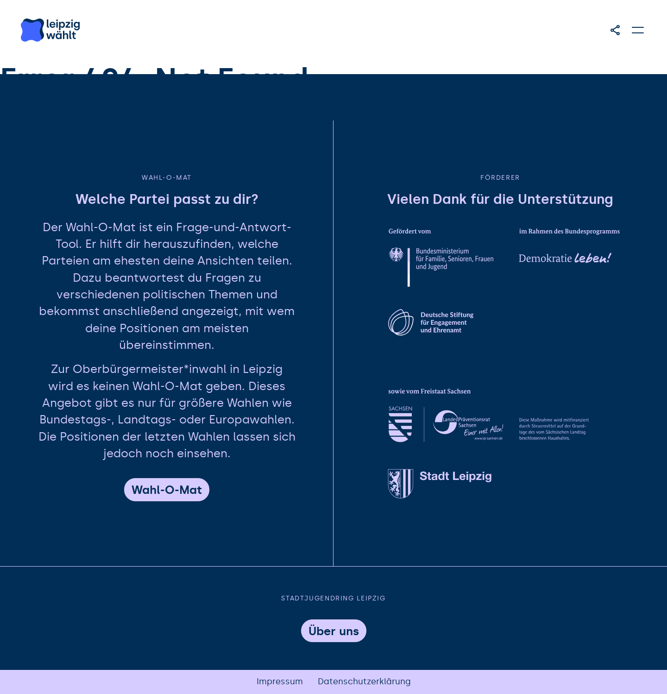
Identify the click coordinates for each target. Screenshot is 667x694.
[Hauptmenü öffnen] (638, 30)
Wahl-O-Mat (167, 490)
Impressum (280, 681)
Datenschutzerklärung (364, 681)
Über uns (333, 631)
